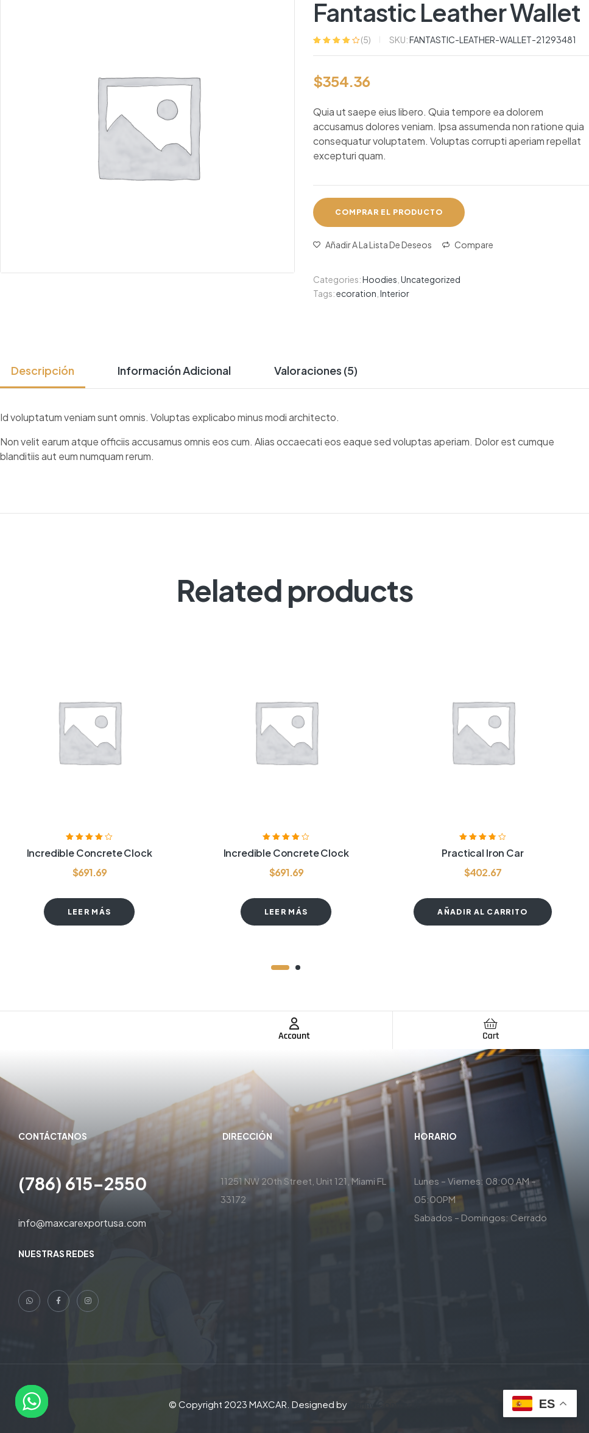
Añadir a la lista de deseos (378, 244)
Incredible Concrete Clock (89, 852)
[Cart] (491, 1023)
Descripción (42, 370)
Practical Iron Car (482, 852)
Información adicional (174, 370)
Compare (473, 244)
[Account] (294, 1023)
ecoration (356, 293)
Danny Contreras (385, 1404)
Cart (490, 1036)
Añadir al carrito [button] (482, 911)
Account (294, 1036)
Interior (394, 293)
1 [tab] (280, 967)
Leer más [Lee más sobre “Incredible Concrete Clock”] (89, 911)
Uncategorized (430, 279)
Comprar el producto (389, 212)
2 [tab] (297, 967)
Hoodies (379, 279)
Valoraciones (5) (316, 370)
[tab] (47, 370)
